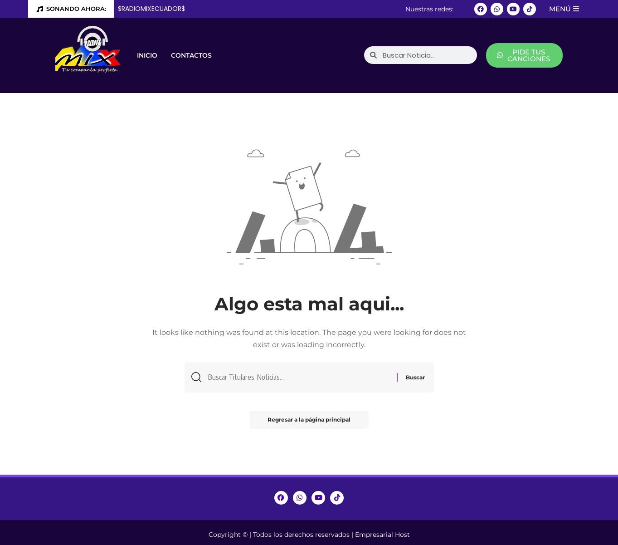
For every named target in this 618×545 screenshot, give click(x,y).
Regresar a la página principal (309, 419)
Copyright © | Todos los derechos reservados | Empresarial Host (309, 534)
